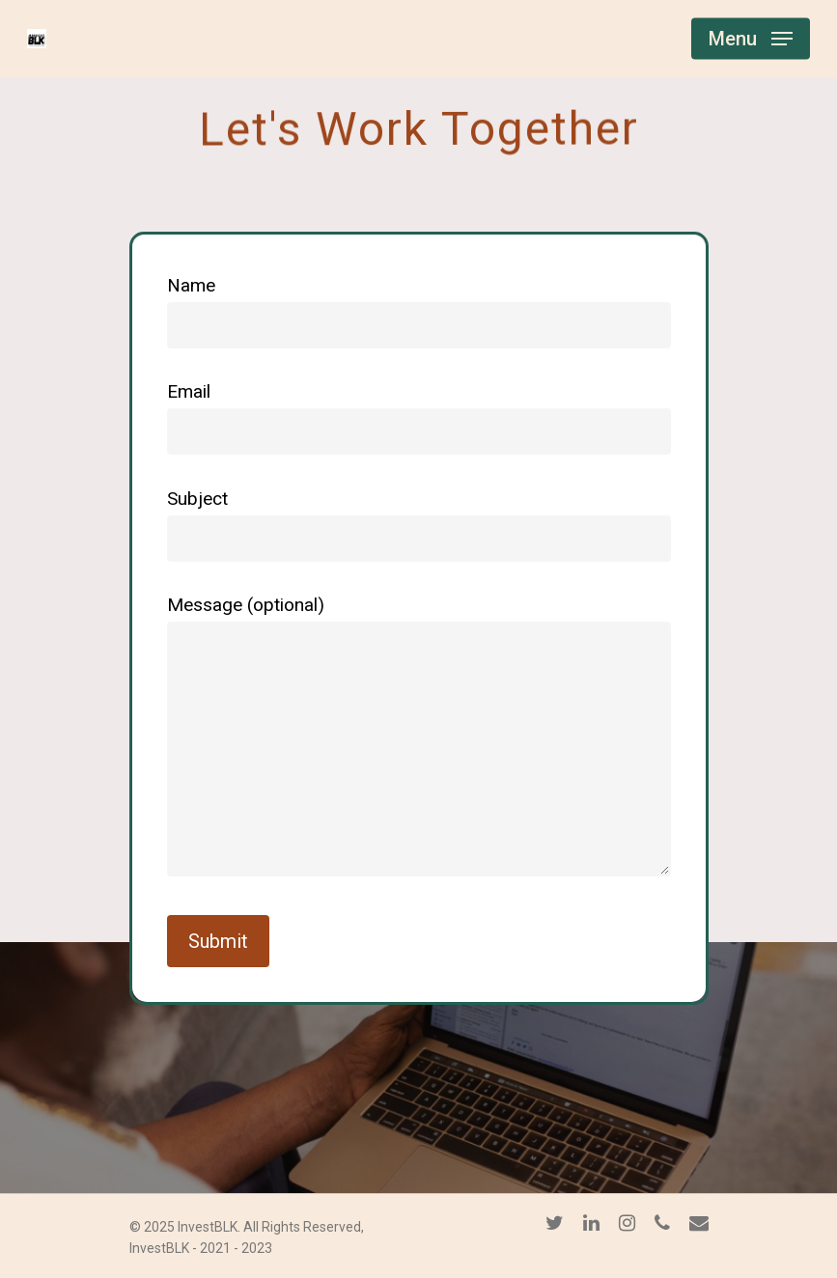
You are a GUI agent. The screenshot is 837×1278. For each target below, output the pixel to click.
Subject (419, 524)
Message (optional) (419, 740)
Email (419, 417)
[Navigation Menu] (750, 38)
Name (419, 311)
